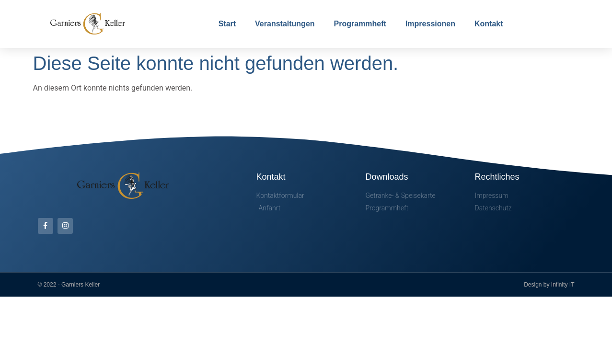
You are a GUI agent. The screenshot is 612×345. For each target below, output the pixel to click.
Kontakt (488, 24)
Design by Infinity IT (549, 284)
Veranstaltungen (284, 24)
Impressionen (430, 24)
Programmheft (360, 24)
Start (227, 24)
